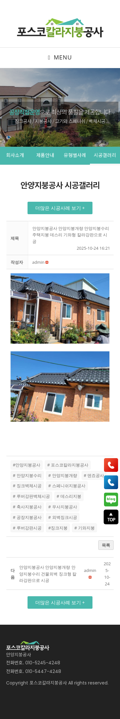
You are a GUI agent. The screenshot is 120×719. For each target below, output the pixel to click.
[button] (60, 208)
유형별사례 (75, 155)
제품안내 (45, 155)
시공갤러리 (105, 155)
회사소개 (15, 155)
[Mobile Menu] (60, 58)
